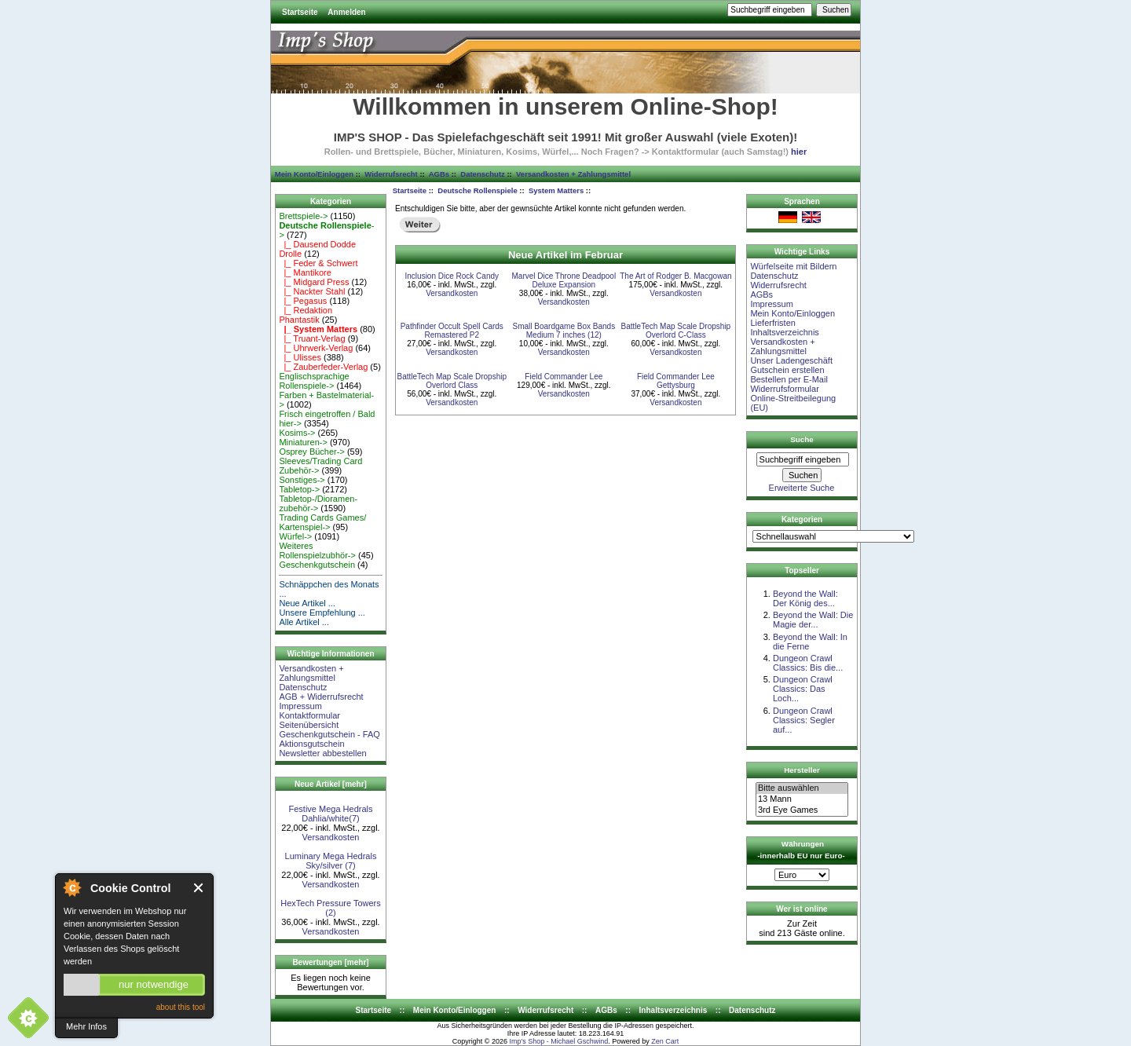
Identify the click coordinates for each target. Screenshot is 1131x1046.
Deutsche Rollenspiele (477, 190)
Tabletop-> (299, 489)
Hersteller (802, 770)
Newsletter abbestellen (322, 753)
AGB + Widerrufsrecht (321, 696)
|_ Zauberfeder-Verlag (323, 366)
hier (799, 151)
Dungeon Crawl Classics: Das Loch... (803, 689)
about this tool (180, 1007)
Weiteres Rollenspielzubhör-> (317, 550)
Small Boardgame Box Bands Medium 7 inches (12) (564, 330)
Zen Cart (665, 1041)
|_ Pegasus (303, 300)
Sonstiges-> (301, 480)
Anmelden (346, 12)
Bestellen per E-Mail (788, 379)
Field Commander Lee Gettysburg (676, 381)
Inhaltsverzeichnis (784, 332)
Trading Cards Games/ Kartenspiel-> (322, 522)
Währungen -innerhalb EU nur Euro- (800, 849)
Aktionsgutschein (311, 743)
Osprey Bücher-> (311, 451)
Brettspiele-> (303, 216)
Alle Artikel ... (304, 622)
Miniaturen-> (303, 442)
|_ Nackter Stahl (312, 291)
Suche (802, 439)
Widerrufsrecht (390, 174)
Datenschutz (482, 174)
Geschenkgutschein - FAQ (329, 734)
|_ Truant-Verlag (312, 338)
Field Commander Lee (563, 376)
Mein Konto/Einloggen (314, 174)
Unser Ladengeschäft (791, 360)
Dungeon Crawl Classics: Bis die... (808, 662)
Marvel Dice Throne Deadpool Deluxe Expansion (563, 280)
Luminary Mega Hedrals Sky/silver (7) (331, 860)
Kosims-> (297, 432)
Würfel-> (295, 536)
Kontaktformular (309, 715)
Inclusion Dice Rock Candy (452, 276)
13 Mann (801, 799)
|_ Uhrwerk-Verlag (316, 348)
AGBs (439, 174)
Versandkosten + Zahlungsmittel (573, 174)
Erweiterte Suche (802, 487)
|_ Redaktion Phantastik (305, 314)
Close (199, 888)
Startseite (300, 12)
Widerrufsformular (784, 388)
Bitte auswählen (801, 788)
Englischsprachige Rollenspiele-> (314, 380)
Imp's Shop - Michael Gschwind (558, 1041)
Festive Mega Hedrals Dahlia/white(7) (331, 813)
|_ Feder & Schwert (318, 263)
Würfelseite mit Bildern (793, 266)
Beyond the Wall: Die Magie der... (813, 619)
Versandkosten (331, 837)
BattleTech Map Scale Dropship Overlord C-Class (676, 330)
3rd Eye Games (801, 810)
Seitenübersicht (309, 725)
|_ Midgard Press (314, 282)
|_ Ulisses (300, 357)
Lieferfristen (772, 322)
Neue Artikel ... (307, 603)
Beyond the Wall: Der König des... (805, 598)
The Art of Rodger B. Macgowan (675, 276)
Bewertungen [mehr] (330, 962)
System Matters (556, 190)
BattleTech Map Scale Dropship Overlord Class (452, 381)
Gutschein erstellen (787, 370)
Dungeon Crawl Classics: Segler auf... (804, 720)
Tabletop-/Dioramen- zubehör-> (318, 503)
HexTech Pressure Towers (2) (330, 907)
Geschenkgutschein (317, 564)
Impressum (300, 706)
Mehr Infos (86, 1026)
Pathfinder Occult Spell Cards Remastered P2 (452, 330)
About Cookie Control (71, 887)
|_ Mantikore (305, 272)
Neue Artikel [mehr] (331, 784)
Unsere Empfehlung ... (321, 612)
